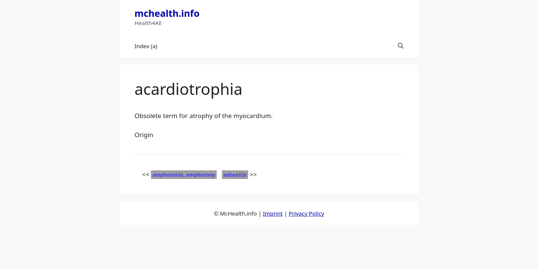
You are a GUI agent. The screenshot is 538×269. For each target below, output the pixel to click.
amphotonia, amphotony (183, 174)
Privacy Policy (306, 213)
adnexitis (235, 174)
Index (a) (145, 46)
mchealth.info (167, 13)
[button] (400, 46)
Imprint (273, 213)
